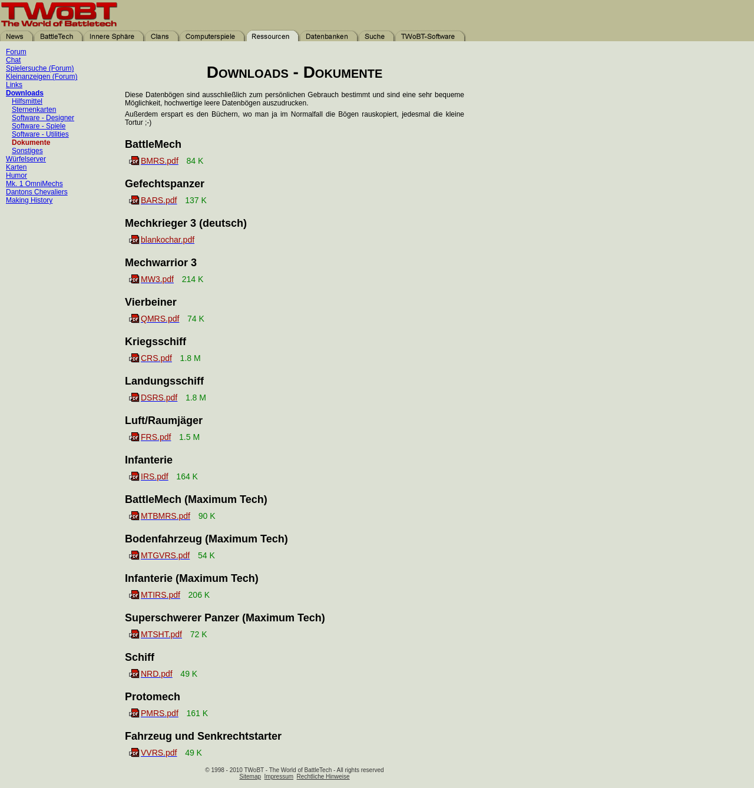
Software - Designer (43, 118)
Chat (13, 60)
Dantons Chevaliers (37, 192)
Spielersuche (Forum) (40, 68)
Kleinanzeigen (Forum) (41, 76)
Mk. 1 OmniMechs (34, 184)
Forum (16, 52)
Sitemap (250, 776)
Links (14, 85)
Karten (16, 167)
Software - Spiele (38, 126)
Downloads (25, 93)
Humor (16, 175)
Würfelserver (26, 159)
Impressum (278, 776)
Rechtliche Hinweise (323, 776)
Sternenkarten (34, 109)
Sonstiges (27, 151)
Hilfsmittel (27, 101)
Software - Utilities (40, 134)
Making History (29, 200)
